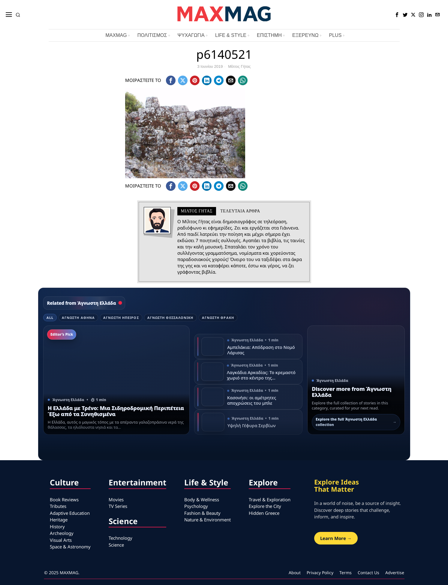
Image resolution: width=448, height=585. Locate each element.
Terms (345, 572)
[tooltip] (397, 14)
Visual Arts (61, 540)
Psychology (196, 506)
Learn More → (336, 538)
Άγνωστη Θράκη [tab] (218, 317)
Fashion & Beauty (202, 513)
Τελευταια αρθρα (240, 211)
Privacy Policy (320, 572)
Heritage (59, 520)
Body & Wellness (201, 499)
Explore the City (265, 506)
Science (116, 545)
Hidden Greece (264, 513)
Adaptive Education (70, 513)
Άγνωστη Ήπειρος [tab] (121, 317)
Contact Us (368, 572)
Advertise (394, 572)
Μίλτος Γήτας (239, 66)
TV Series (118, 506)
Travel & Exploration (269, 499)
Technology (120, 538)
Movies (116, 499)
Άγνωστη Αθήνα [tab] (78, 317)
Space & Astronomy (70, 547)
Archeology (62, 533)
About (295, 572)
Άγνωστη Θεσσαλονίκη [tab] (170, 317)
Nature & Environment (207, 520)
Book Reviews (64, 499)
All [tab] (50, 317)
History (57, 527)
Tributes (58, 506)
